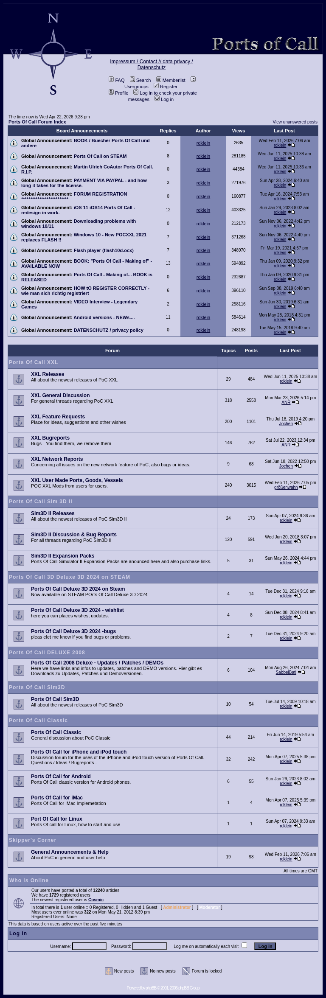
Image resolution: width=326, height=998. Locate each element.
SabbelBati (286, 672)
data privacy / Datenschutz (165, 64)
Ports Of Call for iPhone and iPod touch (78, 752)
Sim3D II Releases (53, 513)
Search (140, 80)
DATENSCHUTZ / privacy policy (108, 330)
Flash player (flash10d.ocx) (104, 250)
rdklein (203, 143)
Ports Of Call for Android (61, 776)
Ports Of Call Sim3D (37, 687)
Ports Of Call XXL (33, 362)
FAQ (116, 80)
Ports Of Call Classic (38, 720)
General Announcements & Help (70, 852)
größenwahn (286, 487)
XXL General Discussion (60, 395)
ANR (285, 402)
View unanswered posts (295, 122)
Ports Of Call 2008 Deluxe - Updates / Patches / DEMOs (97, 663)
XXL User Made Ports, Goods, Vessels (77, 480)
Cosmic (96, 899)
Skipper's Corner (32, 840)
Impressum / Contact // (136, 61)
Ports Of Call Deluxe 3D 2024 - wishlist (77, 610)
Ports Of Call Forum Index (37, 121)
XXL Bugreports (50, 438)
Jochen (286, 423)
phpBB (151, 988)
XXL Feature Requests (58, 417)
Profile (118, 92)
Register (165, 86)
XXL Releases (48, 374)
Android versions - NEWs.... (104, 317)
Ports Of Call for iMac (57, 798)
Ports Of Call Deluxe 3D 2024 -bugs (73, 631)
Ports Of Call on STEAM (100, 156)
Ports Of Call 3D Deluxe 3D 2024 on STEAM (69, 577)
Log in (164, 99)
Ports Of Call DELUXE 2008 (47, 653)
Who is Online (29, 880)
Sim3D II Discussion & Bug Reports (74, 535)
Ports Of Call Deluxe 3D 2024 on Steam (78, 589)
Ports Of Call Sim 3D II (41, 502)
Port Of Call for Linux (56, 819)
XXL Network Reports (57, 459)
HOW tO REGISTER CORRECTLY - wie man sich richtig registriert (85, 291)
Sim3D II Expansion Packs (62, 556)
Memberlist (170, 80)
